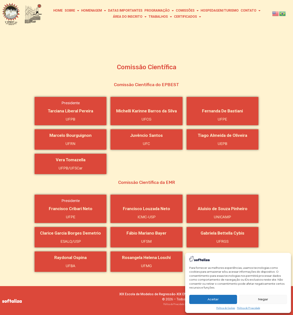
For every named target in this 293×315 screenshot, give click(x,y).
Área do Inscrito (129, 17)
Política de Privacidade (248, 308)
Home (58, 10)
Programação (159, 11)
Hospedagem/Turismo (220, 10)
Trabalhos (160, 17)
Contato (250, 11)
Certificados (187, 17)
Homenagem (93, 11)
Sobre (72, 11)
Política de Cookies (225, 308)
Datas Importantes (125, 10)
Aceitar (213, 299)
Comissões (187, 11)
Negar (263, 299)
